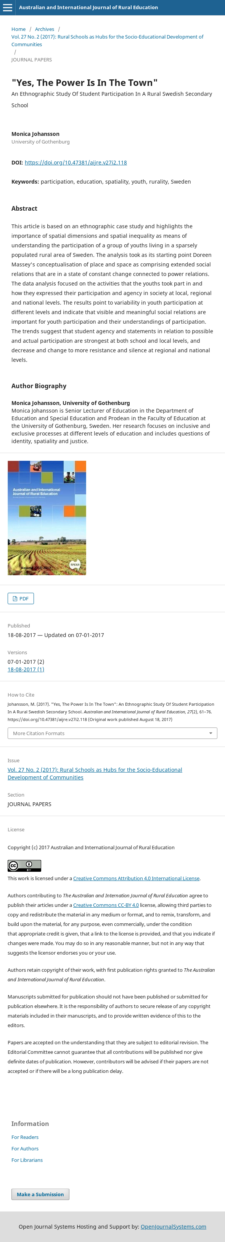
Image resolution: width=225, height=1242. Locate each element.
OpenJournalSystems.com (173, 1226)
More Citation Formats (38, 733)
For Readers (25, 1137)
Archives (44, 29)
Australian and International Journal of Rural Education (88, 7)
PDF (23, 598)
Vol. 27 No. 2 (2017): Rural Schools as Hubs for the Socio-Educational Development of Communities (107, 40)
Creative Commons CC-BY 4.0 (106, 905)
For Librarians (27, 1160)
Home (18, 29)
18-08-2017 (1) (26, 669)
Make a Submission (40, 1194)
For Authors (25, 1148)
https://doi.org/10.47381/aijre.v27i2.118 (76, 162)
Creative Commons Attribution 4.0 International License (136, 878)
